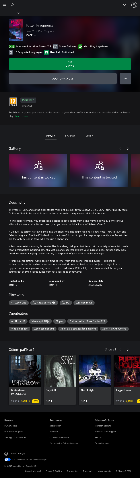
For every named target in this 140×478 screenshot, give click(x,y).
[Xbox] (9, 13)
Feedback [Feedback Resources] (54, 431)
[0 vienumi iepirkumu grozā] (125, 5)
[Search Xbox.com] (13, 5)
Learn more (21, 116)
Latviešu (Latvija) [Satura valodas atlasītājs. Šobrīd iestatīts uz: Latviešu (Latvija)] (17, 453)
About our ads (104, 471)
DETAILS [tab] (50, 136)
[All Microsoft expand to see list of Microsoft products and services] (4, 5)
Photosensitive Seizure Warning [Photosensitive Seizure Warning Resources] (64, 443)
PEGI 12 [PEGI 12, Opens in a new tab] (28, 100)
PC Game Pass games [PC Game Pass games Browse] (14, 431)
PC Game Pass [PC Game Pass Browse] (10, 426)
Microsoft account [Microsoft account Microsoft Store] (103, 426)
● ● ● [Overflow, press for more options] (125, 79)
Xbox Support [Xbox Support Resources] (55, 426)
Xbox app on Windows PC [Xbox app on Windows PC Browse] (15, 437)
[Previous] (120, 148)
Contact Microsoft (33, 471)
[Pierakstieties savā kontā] (134, 5)
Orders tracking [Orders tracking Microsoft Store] (101, 443)
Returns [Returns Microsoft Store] (98, 437)
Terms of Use (72, 471)
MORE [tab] (89, 136)
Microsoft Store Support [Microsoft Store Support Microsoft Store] (105, 431)
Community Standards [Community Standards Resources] (59, 437)
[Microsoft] (69, 3)
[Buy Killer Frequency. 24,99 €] (70, 64)
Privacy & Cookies (54, 471)
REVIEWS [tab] (70, 136)
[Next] (127, 148)
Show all (110, 349)
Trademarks (88, 471)
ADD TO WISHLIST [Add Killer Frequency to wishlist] (62, 78)
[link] (25, 380)
